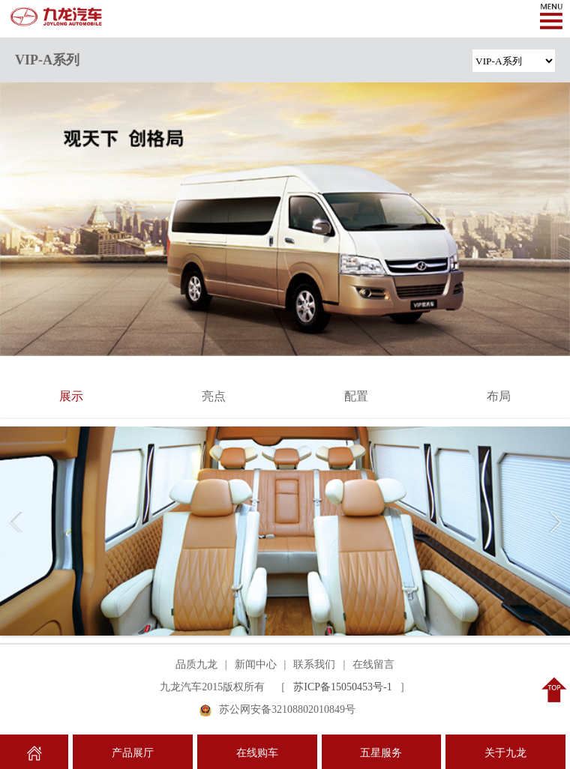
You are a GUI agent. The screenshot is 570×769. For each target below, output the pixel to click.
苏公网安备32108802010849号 (287, 709)
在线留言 (373, 664)
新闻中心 (256, 664)
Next (552, 522)
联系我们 (314, 664)
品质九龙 (197, 664)
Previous (18, 522)
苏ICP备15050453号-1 (342, 687)
